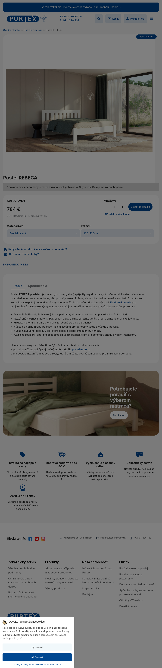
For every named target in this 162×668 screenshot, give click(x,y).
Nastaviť (37, 647)
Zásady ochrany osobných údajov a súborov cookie (37, 664)
